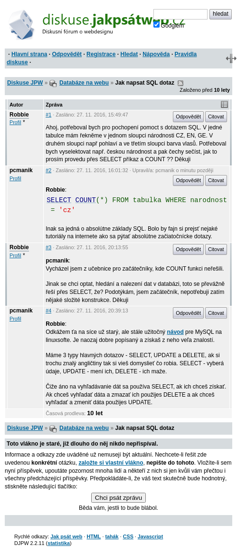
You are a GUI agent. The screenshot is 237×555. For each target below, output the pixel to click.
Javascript (150, 536)
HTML (93, 536)
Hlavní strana (29, 54)
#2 (48, 170)
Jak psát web (66, 536)
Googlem (168, 25)
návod (175, 332)
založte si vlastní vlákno (110, 462)
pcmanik (21, 170)
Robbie (19, 114)
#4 (48, 310)
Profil (15, 122)
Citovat (216, 116)
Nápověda (156, 54)
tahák (111, 536)
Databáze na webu (84, 82)
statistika (58, 543)
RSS (180, 83)
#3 (48, 247)
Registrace (100, 54)
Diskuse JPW (25, 82)
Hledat (129, 54)
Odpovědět (67, 54)
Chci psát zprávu (118, 497)
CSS (128, 536)
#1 (48, 114)
